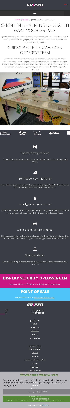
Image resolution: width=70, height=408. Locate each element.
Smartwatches (35, 338)
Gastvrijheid (35, 356)
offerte (20, 284)
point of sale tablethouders (44, 297)
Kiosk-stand (35, 331)
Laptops (35, 334)
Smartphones (35, 327)
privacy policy (45, 405)
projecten (25, 19)
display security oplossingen (49, 284)
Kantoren (35, 363)
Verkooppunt (35, 367)
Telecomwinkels (35, 349)
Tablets (35, 324)
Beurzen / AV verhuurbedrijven (35, 360)
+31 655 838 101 (38, 313)
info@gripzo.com (38, 310)
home (18, 19)
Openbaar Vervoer (35, 371)
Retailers (35, 353)
